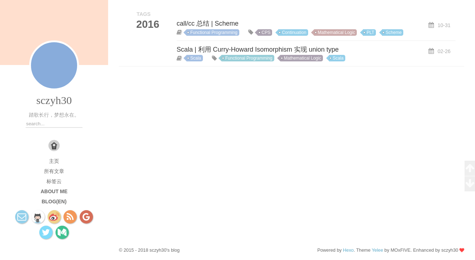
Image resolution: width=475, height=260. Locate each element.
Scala (195, 58)
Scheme (393, 32)
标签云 (54, 181)
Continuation (294, 32)
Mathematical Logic (336, 32)
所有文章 (54, 171)
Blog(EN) (53, 201)
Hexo (348, 250)
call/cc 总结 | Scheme (208, 23)
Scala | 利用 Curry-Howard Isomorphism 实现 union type (258, 49)
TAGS (144, 14)
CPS (266, 32)
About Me (54, 191)
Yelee (377, 250)
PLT (370, 32)
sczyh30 (54, 100)
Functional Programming (214, 32)
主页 (54, 161)
